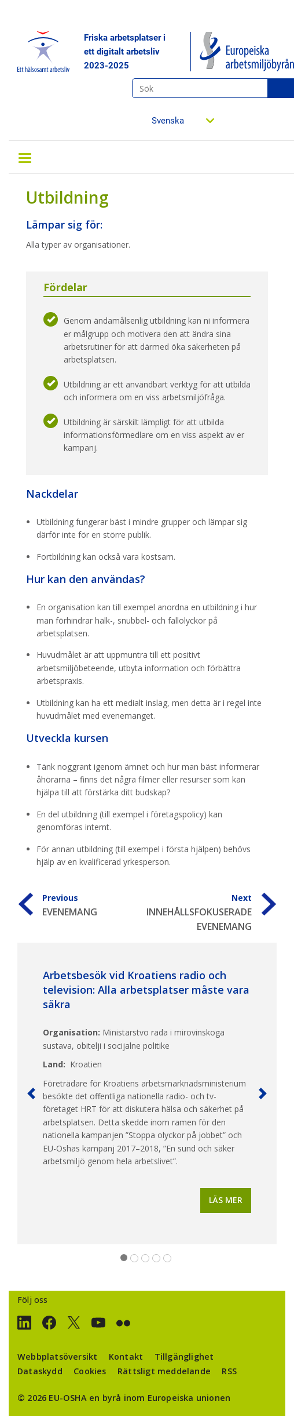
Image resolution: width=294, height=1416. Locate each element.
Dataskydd (40, 1371)
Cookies (90, 1371)
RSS (229, 1371)
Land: (54, 1064)
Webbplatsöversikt (57, 1356)
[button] (31, 1093)
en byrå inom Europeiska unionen (159, 1397)
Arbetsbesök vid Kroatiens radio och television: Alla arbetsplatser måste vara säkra (146, 989)
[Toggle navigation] (25, 157)
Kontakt (126, 1356)
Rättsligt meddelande (164, 1371)
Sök (280, 88)
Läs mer (225, 1199)
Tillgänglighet (184, 1356)
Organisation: (71, 1032)
